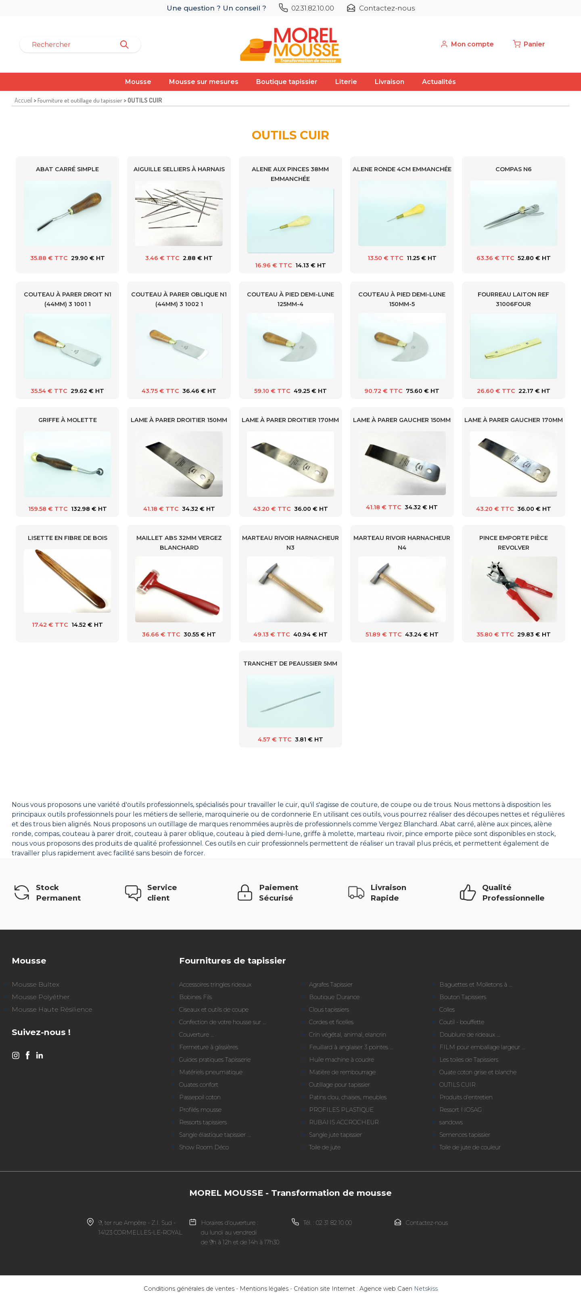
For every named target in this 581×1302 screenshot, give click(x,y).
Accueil (23, 100)
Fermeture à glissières (208, 1047)
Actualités (439, 82)
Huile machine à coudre (341, 1059)
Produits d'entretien (466, 1097)
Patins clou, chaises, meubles (348, 1097)
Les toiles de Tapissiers (468, 1059)
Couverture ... (196, 1034)
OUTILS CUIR (457, 1084)
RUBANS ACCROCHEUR (344, 1122)
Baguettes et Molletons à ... (475, 984)
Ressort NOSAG (460, 1109)
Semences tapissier (464, 1134)
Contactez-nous (387, 8)
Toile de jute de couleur (470, 1147)
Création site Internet (324, 1288)
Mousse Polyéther (41, 997)
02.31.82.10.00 (312, 8)
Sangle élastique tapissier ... (215, 1134)
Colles (447, 1009)
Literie (346, 82)
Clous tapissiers (329, 1009)
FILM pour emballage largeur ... (482, 1047)
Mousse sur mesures (203, 82)
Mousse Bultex (35, 984)
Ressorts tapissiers (203, 1122)
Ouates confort (198, 1084)
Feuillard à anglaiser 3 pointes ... (351, 1047)
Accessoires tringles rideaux (215, 984)
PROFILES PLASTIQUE (341, 1109)
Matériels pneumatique (210, 1072)
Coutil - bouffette (461, 1022)
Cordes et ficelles (331, 1022)
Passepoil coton (200, 1097)
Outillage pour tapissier (339, 1084)
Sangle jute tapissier (335, 1134)
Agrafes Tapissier (331, 984)
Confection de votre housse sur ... (222, 1022)
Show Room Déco (204, 1147)
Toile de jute (325, 1147)
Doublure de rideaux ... (469, 1034)
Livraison (389, 82)
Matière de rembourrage (342, 1072)
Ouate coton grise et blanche (477, 1072)
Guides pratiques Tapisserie (215, 1059)
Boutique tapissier (287, 82)
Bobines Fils (195, 997)
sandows (451, 1122)
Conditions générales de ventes (189, 1288)
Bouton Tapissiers (462, 997)
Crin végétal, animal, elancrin (347, 1034)
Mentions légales (264, 1288)
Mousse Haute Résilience (52, 1009)
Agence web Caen (385, 1288)
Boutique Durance (334, 997)
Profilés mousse (200, 1109)
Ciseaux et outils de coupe (214, 1009)
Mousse (138, 82)
